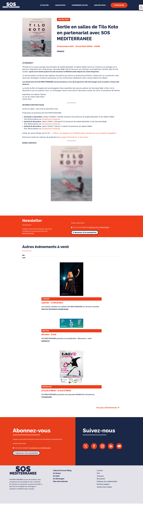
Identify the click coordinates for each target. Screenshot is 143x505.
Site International (60, 481)
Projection (63, 19)
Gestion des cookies (104, 487)
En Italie (56, 476)
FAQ (98, 473)
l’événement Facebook (51, 119)
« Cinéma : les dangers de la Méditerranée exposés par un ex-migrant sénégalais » (84, 133)
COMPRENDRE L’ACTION (80, 5)
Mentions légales (103, 484)
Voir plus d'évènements (106, 408)
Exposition (46, 387)
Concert (46, 299)
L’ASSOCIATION (60, 5)
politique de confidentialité (99, 227)
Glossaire (100, 476)
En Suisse (57, 473)
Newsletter (101, 479)
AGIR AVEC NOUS (99, 5)
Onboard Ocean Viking (62, 470)
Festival (45, 331)
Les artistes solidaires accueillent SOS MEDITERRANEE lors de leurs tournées (70, 307)
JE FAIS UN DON (119, 5)
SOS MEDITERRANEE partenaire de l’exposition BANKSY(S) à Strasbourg (67, 394)
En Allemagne (58, 479)
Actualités (44, 5)
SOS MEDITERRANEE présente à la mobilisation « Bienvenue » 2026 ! (66, 338)
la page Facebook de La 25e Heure (74, 137)
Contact (100, 470)
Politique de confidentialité (107, 481)
